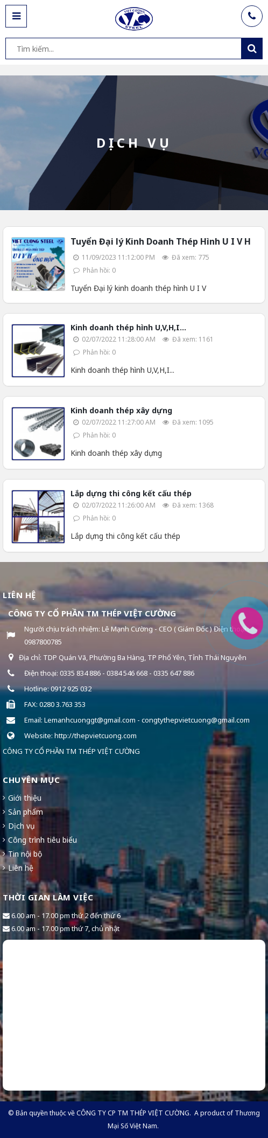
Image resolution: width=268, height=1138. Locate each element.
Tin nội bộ (25, 854)
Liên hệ (20, 868)
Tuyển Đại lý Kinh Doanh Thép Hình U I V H (160, 241)
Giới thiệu (24, 798)
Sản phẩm (25, 812)
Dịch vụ (21, 826)
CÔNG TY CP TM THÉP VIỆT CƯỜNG (132, 1113)
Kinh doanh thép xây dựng (121, 410)
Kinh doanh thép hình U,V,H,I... (128, 327)
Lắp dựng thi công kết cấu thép (131, 493)
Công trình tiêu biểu (42, 840)
